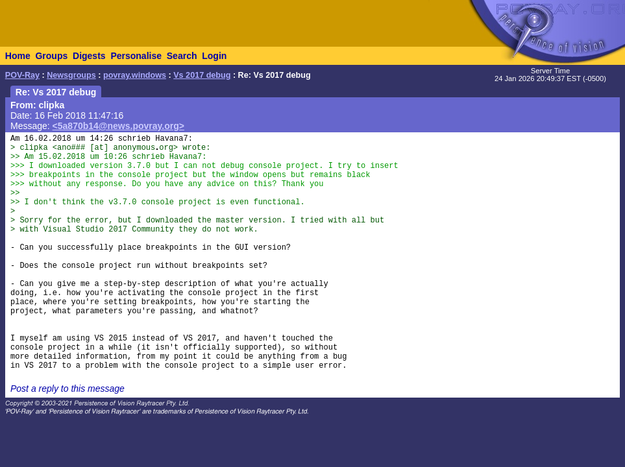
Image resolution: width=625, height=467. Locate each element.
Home (18, 56)
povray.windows (134, 75)
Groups (51, 56)
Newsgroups (71, 75)
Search (182, 56)
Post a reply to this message (67, 388)
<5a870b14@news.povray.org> (118, 126)
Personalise (136, 56)
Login (214, 56)
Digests (89, 56)
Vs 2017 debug (201, 75)
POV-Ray (22, 75)
